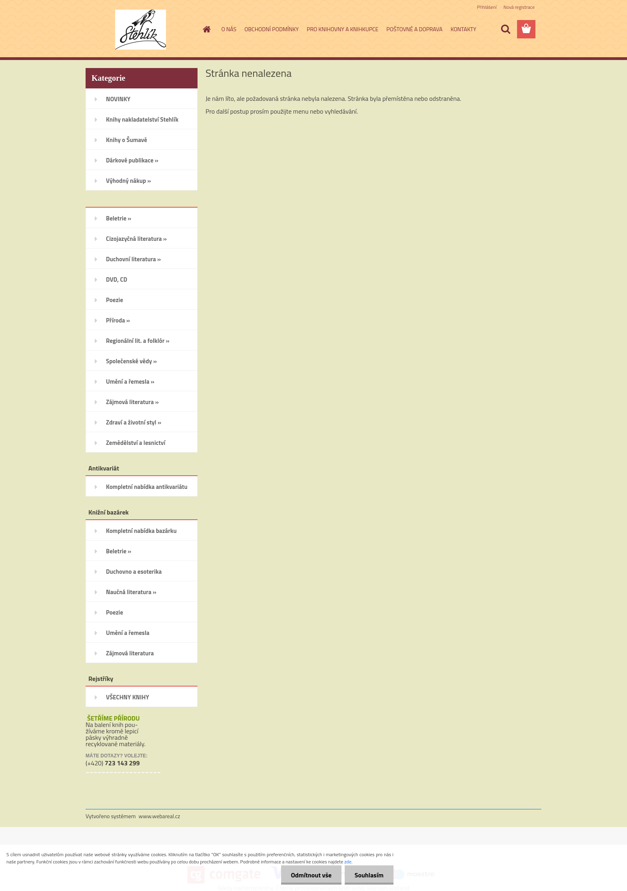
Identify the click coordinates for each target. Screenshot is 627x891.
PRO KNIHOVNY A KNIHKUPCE (342, 29)
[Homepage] (206, 29)
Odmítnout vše (311, 875)
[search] (505, 29)
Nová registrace (519, 7)
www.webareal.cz (159, 816)
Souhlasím (368, 875)
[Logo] (141, 30)
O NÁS (229, 29)
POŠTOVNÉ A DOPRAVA (414, 29)
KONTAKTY (463, 29)
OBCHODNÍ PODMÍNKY (271, 29)
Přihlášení (487, 7)
